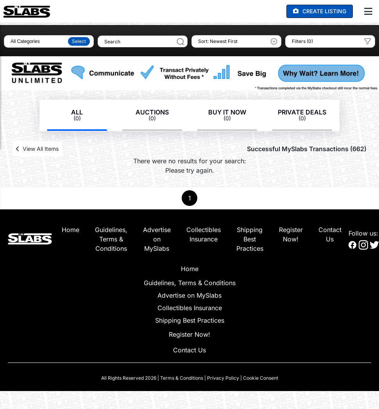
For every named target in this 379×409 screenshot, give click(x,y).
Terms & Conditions (181, 378)
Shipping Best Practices (249, 239)
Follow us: (363, 233)
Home (70, 230)
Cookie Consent (260, 378)
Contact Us (189, 350)
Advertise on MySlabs (157, 239)
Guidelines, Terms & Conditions (111, 239)
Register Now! (189, 334)
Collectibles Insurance (189, 308)
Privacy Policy (223, 378)
